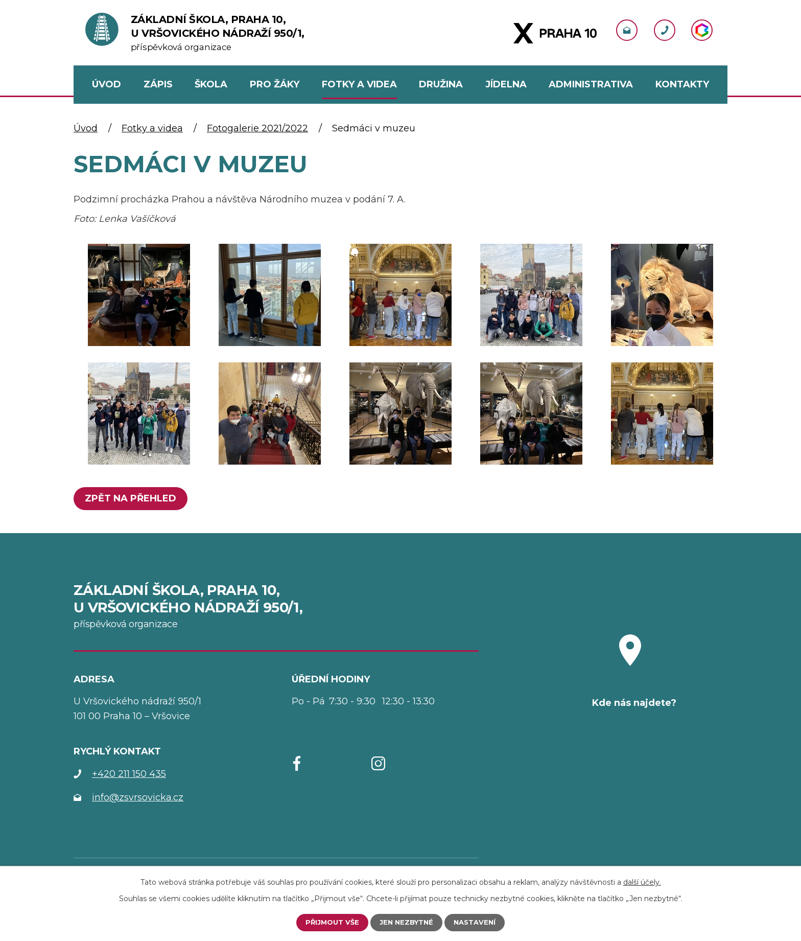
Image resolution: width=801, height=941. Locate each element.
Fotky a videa (152, 128)
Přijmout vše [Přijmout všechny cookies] (329, 922)
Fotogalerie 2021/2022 (257, 128)
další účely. (642, 881)
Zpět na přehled (133, 498)
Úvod (86, 128)
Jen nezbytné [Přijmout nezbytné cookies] (406, 922)
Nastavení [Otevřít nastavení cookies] (478, 922)
